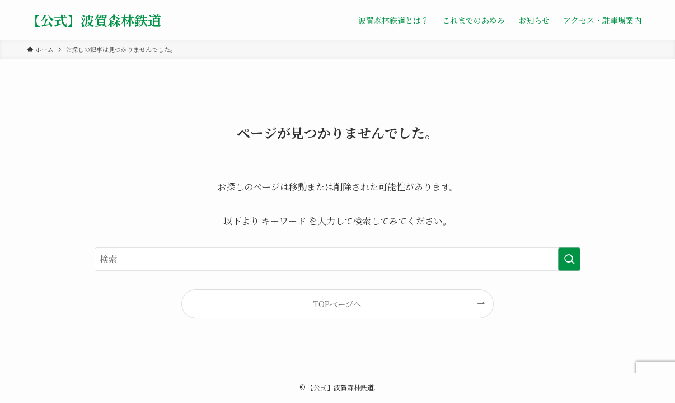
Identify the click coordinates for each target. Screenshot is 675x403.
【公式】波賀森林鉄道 (94, 20)
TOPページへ (337, 304)
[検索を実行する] (569, 259)
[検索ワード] (337, 259)
